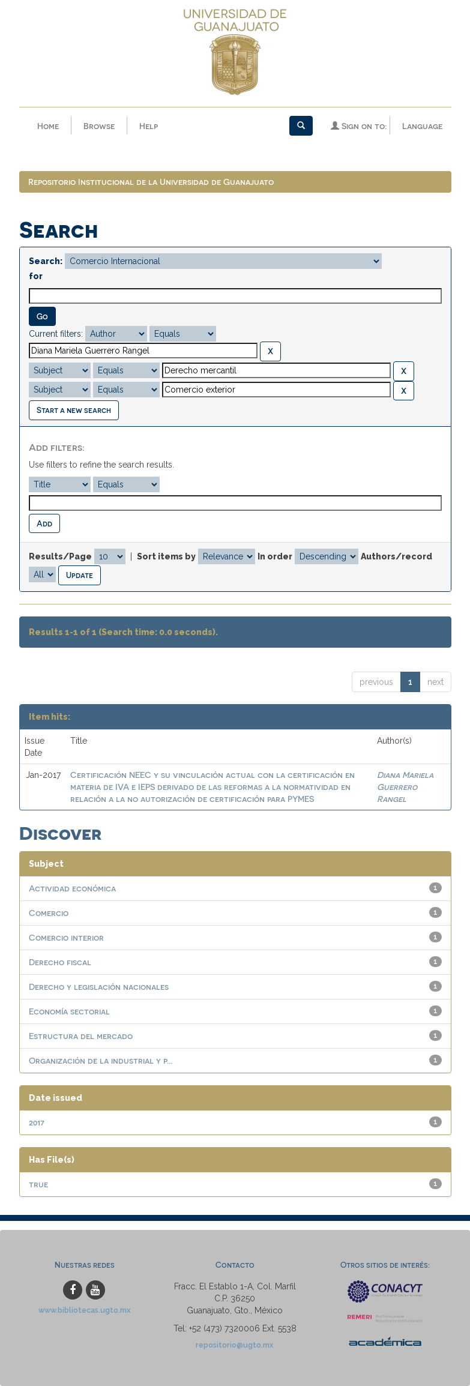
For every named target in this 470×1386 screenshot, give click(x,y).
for (36, 276)
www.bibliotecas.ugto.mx (84, 1310)
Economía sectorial (69, 1011)
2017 (36, 1122)
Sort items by (166, 556)
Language (422, 126)
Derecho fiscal (60, 962)
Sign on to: (359, 126)
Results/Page (60, 556)
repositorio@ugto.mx (235, 1344)
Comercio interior (66, 937)
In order (275, 556)
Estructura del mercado (81, 1036)
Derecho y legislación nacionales (99, 986)
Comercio (48, 913)
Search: (45, 261)
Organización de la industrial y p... (100, 1060)
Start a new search (74, 409)
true (38, 1184)
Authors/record (396, 556)
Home (48, 126)
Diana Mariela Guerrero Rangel (405, 787)
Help (148, 126)
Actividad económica (72, 888)
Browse (99, 126)
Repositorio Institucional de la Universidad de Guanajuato (151, 181)
